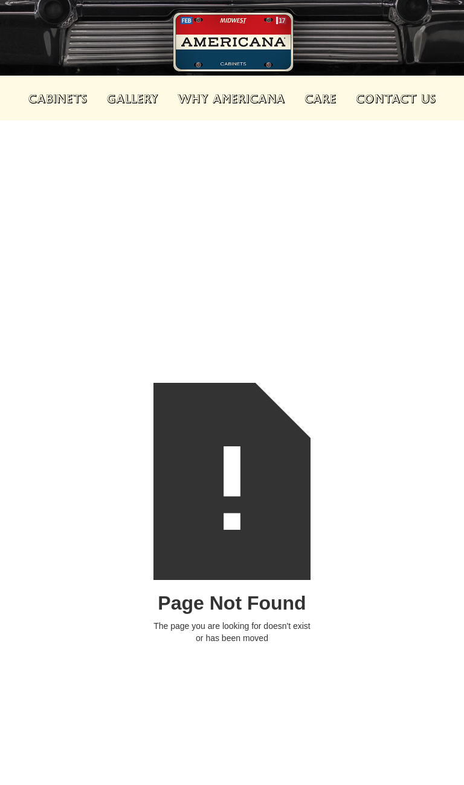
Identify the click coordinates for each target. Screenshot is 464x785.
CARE (320, 98)
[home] (232, 45)
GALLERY (132, 98)
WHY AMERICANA (231, 98)
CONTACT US (396, 98)
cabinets (58, 98)
